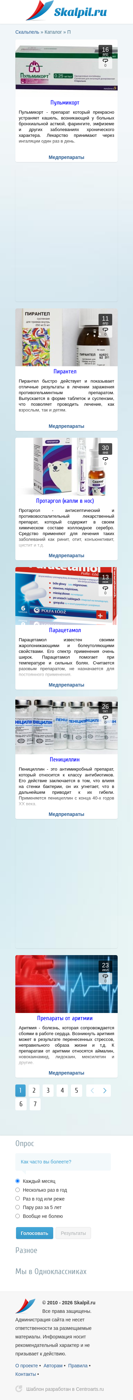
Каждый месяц (38, 1181)
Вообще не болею (42, 1216)
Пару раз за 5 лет (41, 1207)
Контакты (25, 1374)
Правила (78, 1365)
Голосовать (34, 1233)
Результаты (73, 1233)
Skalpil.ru (84, 1302)
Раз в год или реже (43, 1199)
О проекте (26, 1365)
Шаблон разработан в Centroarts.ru (65, 1389)
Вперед (105, 1090)
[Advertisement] (66, 235)
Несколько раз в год (44, 1190)
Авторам (53, 1365)
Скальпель (66, 10)
